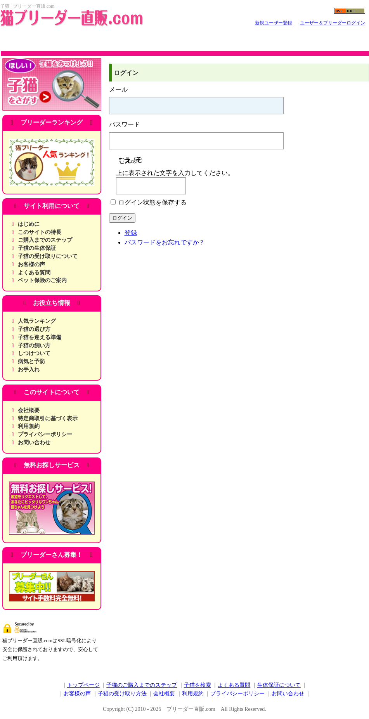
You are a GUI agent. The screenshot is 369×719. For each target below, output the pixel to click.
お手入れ (29, 369)
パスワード (124, 124)
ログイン (122, 218)
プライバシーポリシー (45, 434)
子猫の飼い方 (34, 345)
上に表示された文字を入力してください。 (175, 173)
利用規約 (29, 426)
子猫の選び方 (34, 329)
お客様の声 (31, 264)
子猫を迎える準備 (39, 337)
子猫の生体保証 (37, 248)
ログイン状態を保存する (152, 202)
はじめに (29, 224)
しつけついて (34, 353)
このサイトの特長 (39, 232)
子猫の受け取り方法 (122, 693)
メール (118, 89)
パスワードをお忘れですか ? (164, 242)
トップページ (83, 685)
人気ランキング (37, 321)
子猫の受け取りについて (48, 256)
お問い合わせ (34, 442)
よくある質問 (34, 272)
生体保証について (279, 685)
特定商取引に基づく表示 (48, 418)
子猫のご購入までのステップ (141, 685)
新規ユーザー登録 (273, 23)
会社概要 (29, 410)
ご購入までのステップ (45, 240)
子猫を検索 (197, 685)
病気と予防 (31, 361)
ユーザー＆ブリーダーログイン (332, 23)
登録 (131, 232)
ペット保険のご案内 (42, 280)
